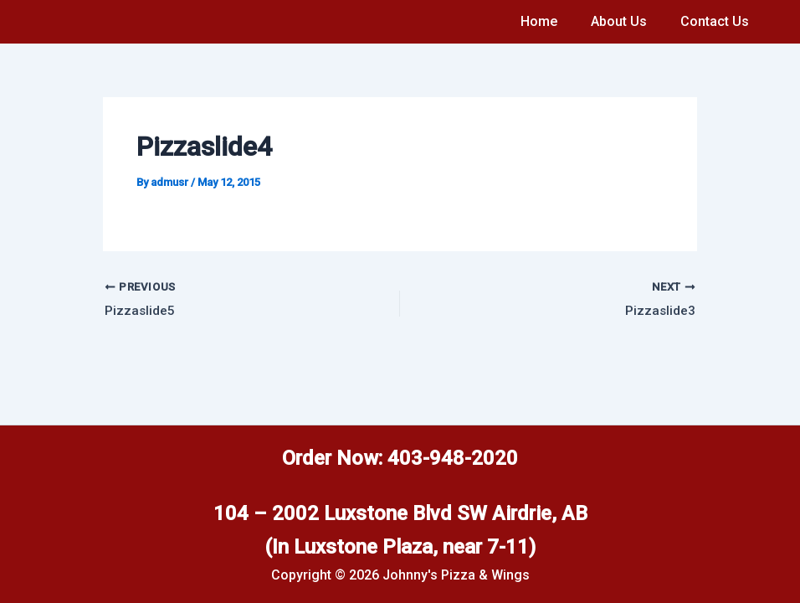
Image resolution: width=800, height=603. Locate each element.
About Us (629, 21)
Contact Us (718, 21)
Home (555, 21)
